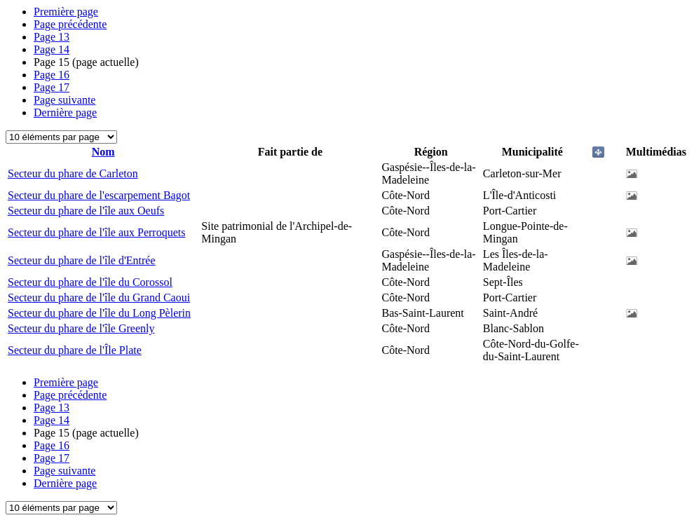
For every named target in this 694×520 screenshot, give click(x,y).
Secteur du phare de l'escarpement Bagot (99, 195)
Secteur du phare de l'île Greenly (81, 328)
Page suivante (64, 100)
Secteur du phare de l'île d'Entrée (82, 260)
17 (51, 87)
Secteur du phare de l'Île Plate (75, 350)
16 (51, 75)
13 (51, 37)
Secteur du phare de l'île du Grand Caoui (99, 297)
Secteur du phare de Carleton (73, 173)
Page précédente (70, 24)
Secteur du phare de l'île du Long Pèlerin (99, 313)
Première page (66, 12)
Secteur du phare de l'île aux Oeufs (86, 211)
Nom (103, 152)
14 (51, 49)
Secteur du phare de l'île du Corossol (90, 282)
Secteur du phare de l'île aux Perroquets (96, 232)
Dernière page (65, 112)
